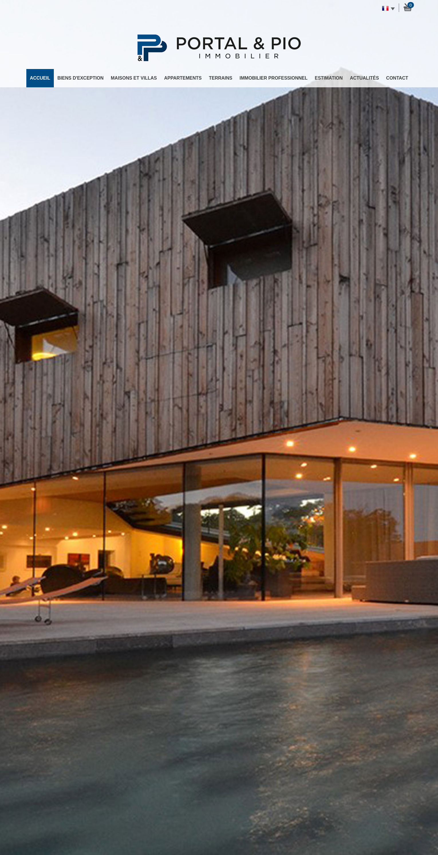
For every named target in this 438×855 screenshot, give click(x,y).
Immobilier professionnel (273, 78)
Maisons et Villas (134, 78)
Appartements (183, 78)
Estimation (328, 78)
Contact (397, 78)
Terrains (220, 78)
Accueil (40, 78)
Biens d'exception (81, 78)
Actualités (364, 78)
